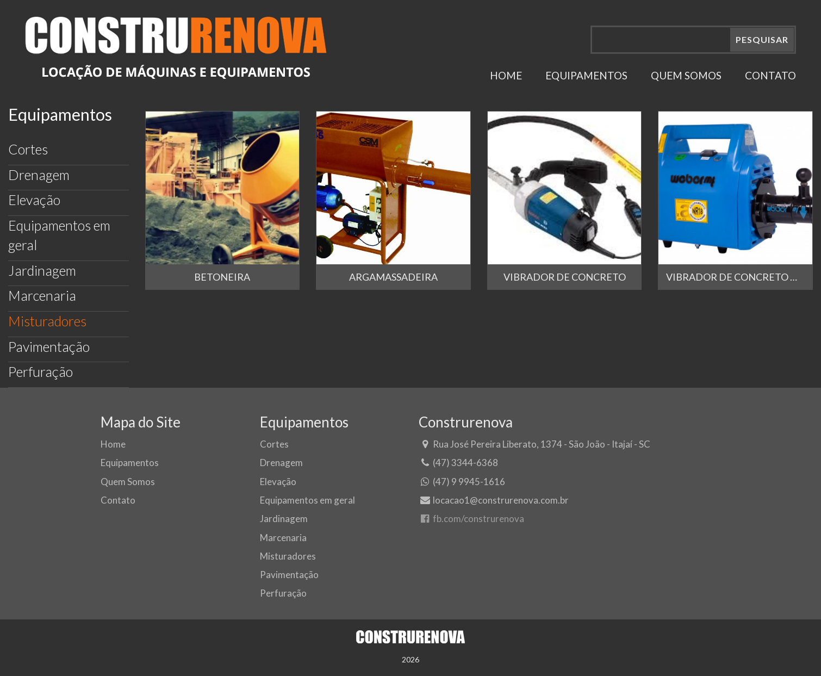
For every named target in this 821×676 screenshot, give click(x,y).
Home (113, 444)
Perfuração (40, 371)
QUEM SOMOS (686, 75)
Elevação (34, 199)
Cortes (28, 149)
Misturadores (47, 321)
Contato (118, 500)
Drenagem (39, 174)
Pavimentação (49, 346)
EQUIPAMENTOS (586, 75)
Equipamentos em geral (59, 235)
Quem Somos (128, 481)
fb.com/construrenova (471, 518)
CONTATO (770, 75)
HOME (506, 75)
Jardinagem (42, 270)
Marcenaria (42, 295)
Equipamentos (130, 462)
